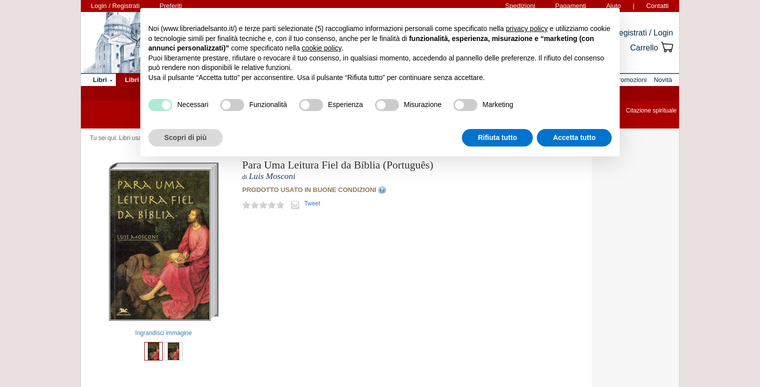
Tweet (312, 203)
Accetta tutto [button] (574, 138)
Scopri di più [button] (185, 138)
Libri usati (131, 138)
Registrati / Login (643, 32)
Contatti (657, 6)
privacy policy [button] (527, 28)
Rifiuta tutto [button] (497, 138)
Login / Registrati (115, 6)
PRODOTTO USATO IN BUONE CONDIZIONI (309, 190)
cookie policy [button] (321, 48)
